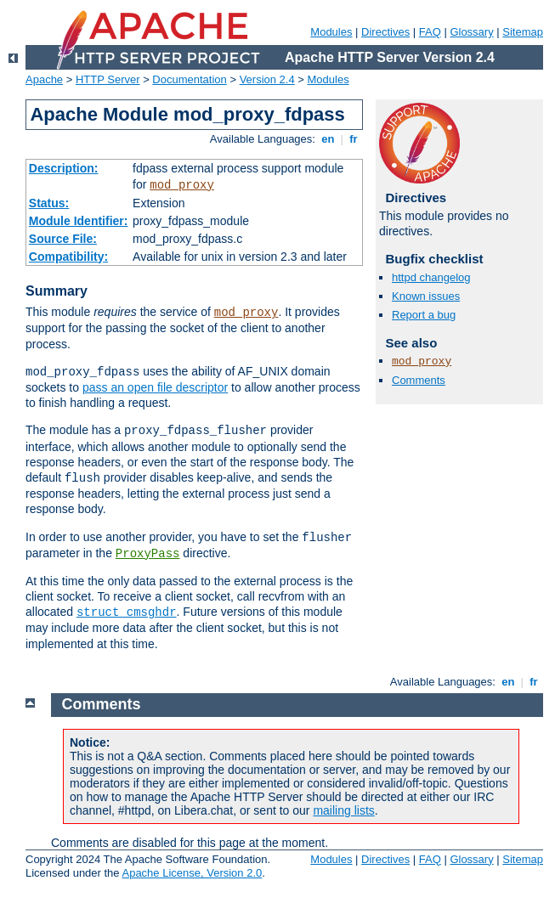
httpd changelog (431, 277)
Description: (64, 168)
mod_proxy (182, 185)
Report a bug (424, 314)
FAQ (430, 31)
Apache (44, 79)
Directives (385, 31)
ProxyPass (148, 554)
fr (354, 139)
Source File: (63, 239)
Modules (331, 31)
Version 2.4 (267, 79)
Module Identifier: (78, 221)
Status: (49, 203)
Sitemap (522, 31)
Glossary (471, 31)
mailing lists (343, 810)
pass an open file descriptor (155, 387)
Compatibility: (68, 256)
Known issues (426, 296)
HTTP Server (108, 79)
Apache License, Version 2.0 (192, 872)
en (328, 139)
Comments (418, 380)
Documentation (189, 79)
